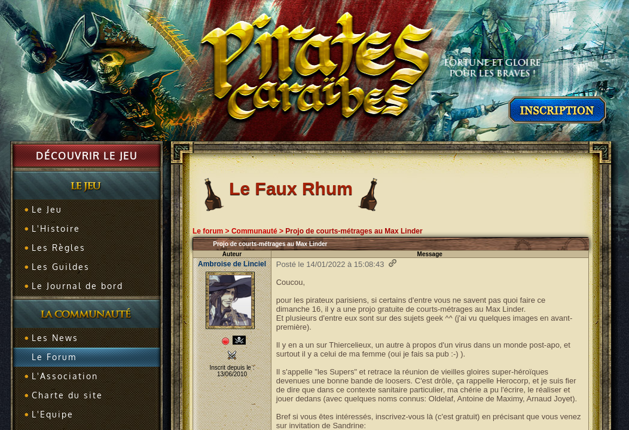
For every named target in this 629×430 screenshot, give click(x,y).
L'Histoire (56, 228)
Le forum (208, 231)
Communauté (254, 231)
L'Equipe (53, 414)
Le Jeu (47, 209)
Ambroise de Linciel (232, 264)
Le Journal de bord (77, 286)
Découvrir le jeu (87, 156)
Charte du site (67, 395)
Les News (55, 338)
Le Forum (54, 357)
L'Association (65, 376)
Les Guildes (61, 267)
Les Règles (59, 247)
